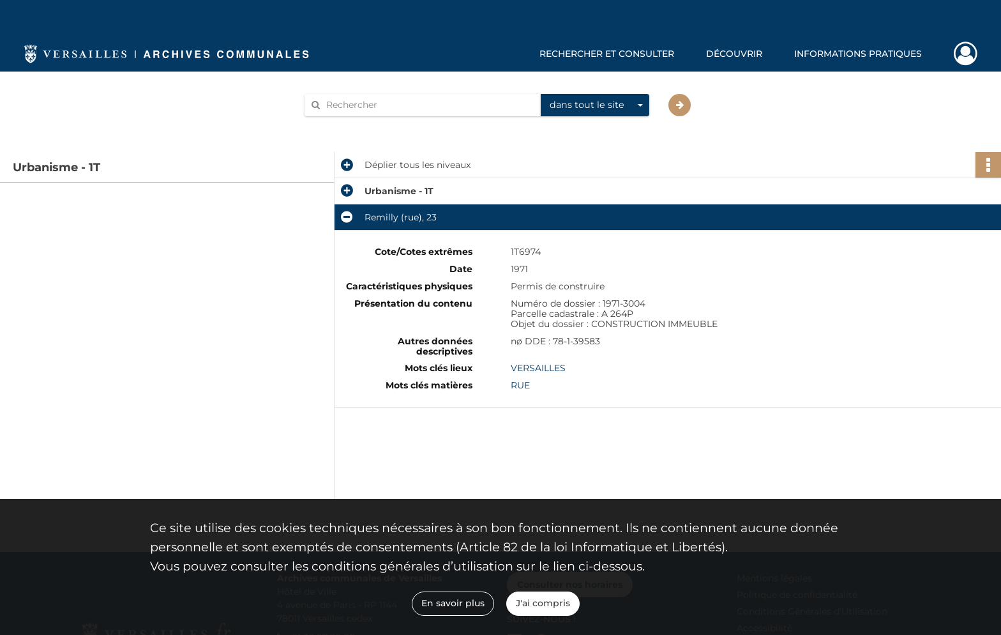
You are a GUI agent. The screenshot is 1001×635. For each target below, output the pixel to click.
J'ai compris (543, 603)
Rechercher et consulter (606, 53)
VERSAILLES (538, 368)
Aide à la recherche (355, 127)
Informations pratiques (858, 53)
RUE (520, 385)
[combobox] (595, 105)
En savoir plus (453, 603)
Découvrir (734, 53)
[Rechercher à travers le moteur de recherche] (429, 105)
